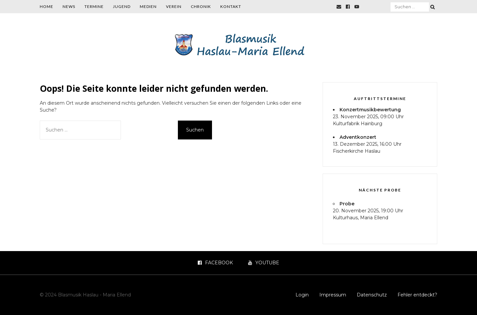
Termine (94, 6)
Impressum (332, 295)
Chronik (201, 6)
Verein (174, 6)
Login (302, 295)
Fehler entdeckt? (417, 295)
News (69, 6)
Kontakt (230, 6)
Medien (148, 6)
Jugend (122, 6)
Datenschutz (372, 295)
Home (46, 6)
